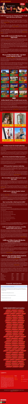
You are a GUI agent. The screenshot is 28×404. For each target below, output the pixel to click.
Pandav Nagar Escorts (15, 365)
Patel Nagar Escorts (14, 347)
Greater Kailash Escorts (20, 310)
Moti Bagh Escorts (15, 317)
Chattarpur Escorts (15, 331)
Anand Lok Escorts (21, 333)
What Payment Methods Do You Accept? (6, 296)
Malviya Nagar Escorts (8, 317)
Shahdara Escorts (23, 358)
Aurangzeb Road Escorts (14, 340)
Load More (14, 98)
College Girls (16, 378)
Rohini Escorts (21, 365)
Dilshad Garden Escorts (14, 361)
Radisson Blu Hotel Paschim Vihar (14, 96)
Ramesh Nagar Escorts (20, 347)
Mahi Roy (20, 124)
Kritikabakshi (6, 1)
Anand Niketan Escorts (14, 328)
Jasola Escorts (23, 312)
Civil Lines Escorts (17, 349)
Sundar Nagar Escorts (14, 342)
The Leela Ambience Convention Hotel (5, 96)
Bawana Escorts (11, 358)
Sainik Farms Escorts (15, 333)
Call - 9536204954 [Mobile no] (25, 379)
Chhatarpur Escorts (20, 308)
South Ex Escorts (14, 324)
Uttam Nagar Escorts (20, 324)
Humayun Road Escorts (21, 342)
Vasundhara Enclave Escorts (15, 363)
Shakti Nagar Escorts (8, 356)
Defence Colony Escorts (21, 328)
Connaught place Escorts (8, 310)
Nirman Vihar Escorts (21, 361)
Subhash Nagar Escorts (8, 324)
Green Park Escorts (6, 312)
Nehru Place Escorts (14, 319)
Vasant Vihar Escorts (20, 326)
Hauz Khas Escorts (12, 312)
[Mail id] (22, 379)
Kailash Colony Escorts (7, 328)
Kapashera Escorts (17, 335)
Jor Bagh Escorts (20, 338)
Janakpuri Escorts (18, 312)
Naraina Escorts (5, 349)
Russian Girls (16, 377)
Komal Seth (8, 138)
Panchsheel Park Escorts (8, 333)
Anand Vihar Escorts (8, 361)
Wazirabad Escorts (14, 356)
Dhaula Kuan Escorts (23, 335)
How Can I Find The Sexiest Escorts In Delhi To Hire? (7, 285)
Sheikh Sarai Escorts (9, 331)
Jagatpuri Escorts (21, 363)
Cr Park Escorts (20, 331)
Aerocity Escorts (8, 308)
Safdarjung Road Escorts (21, 340)
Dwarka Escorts (14, 310)
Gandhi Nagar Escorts (9, 365)
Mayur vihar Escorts (21, 317)
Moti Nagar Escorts (8, 319)
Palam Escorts (5, 335)
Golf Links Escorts (15, 338)
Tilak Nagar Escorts (8, 347)
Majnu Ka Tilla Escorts (14, 354)
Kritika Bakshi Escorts (15, 389)
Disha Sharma (20, 138)
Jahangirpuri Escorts (6, 358)
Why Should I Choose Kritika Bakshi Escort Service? (7, 291)
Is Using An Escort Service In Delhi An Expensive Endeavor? (8, 293)
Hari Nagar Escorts (11, 349)
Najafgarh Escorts (11, 335)
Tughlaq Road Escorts (8, 342)
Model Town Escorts (23, 349)
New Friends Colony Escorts (20, 319)
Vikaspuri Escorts (8, 326)
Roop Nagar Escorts (8, 354)
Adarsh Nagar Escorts (20, 356)
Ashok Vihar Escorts (21, 354)
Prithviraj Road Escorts (7, 340)
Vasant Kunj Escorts (14, 326)
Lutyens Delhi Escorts (9, 338)
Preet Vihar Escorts (17, 358)
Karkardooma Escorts (8, 363)
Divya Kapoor (8, 124)
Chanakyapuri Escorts (14, 308)
